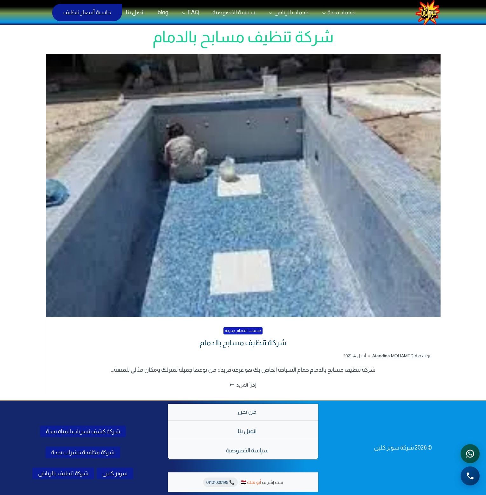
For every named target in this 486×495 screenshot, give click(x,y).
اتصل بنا (135, 12)
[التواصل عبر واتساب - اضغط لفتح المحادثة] (470, 453)
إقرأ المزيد (243, 385)
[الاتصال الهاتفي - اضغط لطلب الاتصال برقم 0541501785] (470, 475)
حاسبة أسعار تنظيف (87, 12)
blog (163, 12)
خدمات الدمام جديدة (243, 330)
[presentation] (243, 185)
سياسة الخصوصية (233, 12)
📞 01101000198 (220, 482)
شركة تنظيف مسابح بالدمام (243, 342)
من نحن (247, 412)
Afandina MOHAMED (393, 355)
